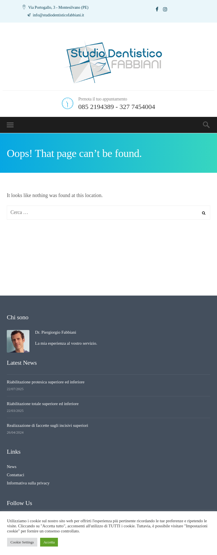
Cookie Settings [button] (22, 542)
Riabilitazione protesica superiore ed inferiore (45, 382)
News (11, 466)
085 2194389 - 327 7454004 (116, 106)
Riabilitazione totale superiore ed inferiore (43, 403)
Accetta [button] (49, 542)
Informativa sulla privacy (28, 483)
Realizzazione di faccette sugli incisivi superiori (47, 425)
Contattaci (15, 475)
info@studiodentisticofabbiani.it (58, 15)
